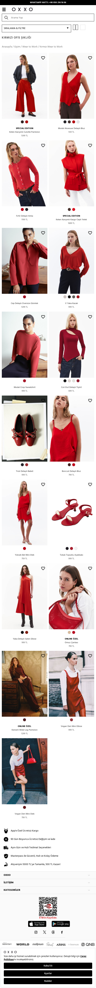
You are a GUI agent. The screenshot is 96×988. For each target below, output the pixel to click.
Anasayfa (7, 47)
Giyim (17, 47)
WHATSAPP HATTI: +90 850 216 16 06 (48, 2)
